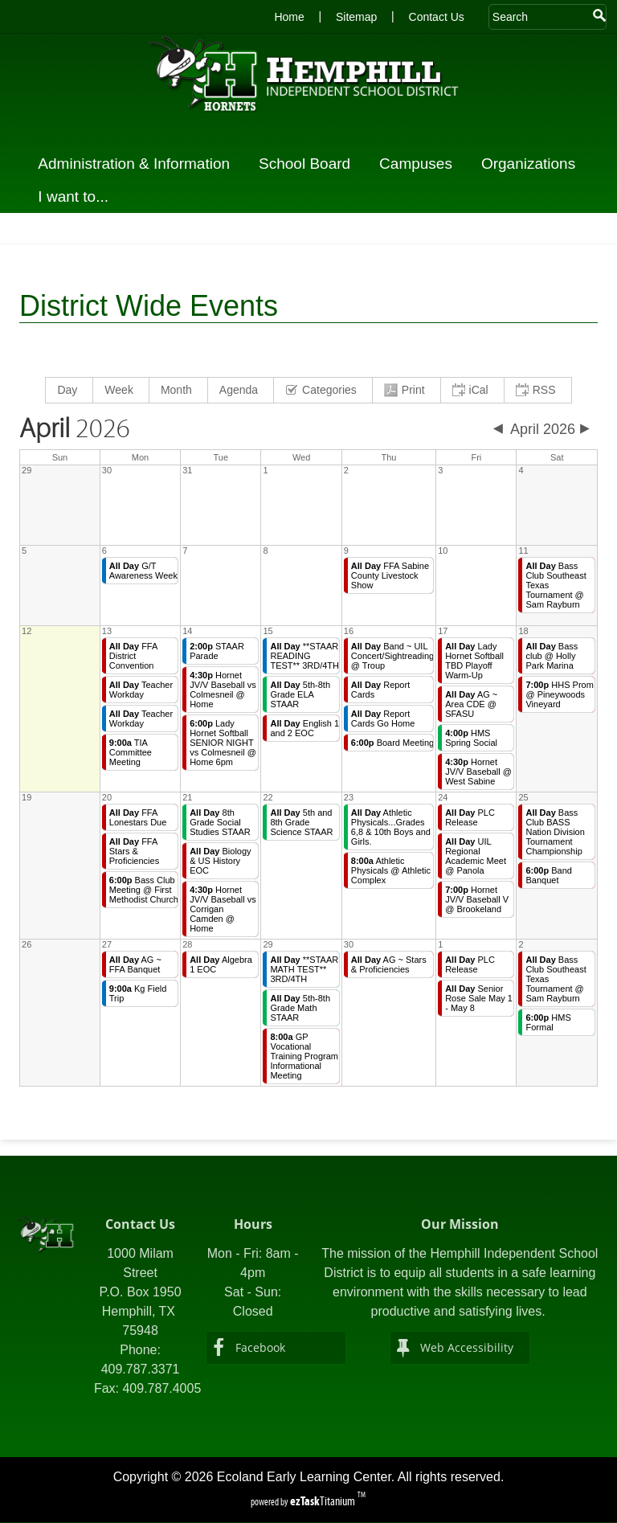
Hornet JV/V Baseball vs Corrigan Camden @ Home (223, 909)
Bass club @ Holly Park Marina (551, 655)
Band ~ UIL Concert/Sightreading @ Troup (392, 655)
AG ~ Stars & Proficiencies (389, 964)
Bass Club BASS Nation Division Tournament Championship (554, 832)
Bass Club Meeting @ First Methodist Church (143, 889)
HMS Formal (547, 1022)
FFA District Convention (133, 655)
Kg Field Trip (138, 993)
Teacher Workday (141, 689)
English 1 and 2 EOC (304, 728)
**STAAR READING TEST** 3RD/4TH (304, 655)
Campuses (420, 163)
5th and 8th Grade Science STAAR (301, 822)
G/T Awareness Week (143, 570)
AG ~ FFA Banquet (135, 964)
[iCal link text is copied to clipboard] (473, 390)
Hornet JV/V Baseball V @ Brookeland (477, 899)
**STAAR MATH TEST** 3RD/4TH (304, 969)
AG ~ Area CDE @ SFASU (471, 704)
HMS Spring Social (471, 737)
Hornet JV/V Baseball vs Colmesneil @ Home (223, 689)
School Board (309, 163)
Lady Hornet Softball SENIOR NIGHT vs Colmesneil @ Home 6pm (223, 743)
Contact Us (436, 16)
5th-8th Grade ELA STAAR (300, 694)
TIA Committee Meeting (130, 752)
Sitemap (356, 16)
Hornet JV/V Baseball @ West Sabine (478, 771)
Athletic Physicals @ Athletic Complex (391, 870)
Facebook (260, 1347)
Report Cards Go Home (383, 718)
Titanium (324, 1501)
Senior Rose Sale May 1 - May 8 (479, 998)
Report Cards (380, 689)
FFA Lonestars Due (138, 817)
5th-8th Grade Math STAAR (300, 1007)
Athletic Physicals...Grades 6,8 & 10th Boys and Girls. (391, 827)
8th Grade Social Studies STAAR (220, 822)
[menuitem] (69, 390)
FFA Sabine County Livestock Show (390, 575)
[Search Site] (539, 17)
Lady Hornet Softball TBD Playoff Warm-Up (474, 660)
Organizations (533, 163)
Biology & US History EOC (220, 860)
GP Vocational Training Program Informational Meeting (304, 1056)
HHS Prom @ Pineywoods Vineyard (559, 694)
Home (289, 16)
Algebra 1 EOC (221, 964)
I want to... (78, 196)
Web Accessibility (466, 1347)
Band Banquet (548, 875)
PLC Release (470, 817)
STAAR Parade (217, 651)
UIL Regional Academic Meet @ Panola (475, 856)
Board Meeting (392, 742)
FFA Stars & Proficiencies (134, 851)
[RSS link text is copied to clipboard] (538, 390)
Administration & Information (138, 163)
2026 (74, 429)
